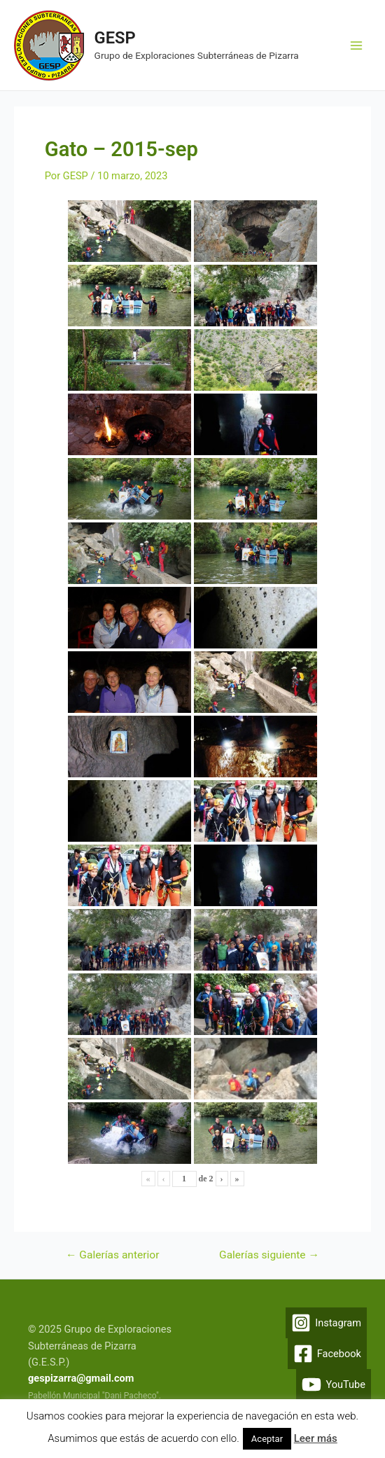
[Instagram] (326, 1322)
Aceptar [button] (267, 1438)
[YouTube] (333, 1384)
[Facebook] (327, 1353)
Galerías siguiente (269, 1255)
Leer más (315, 1438)
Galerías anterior (113, 1255)
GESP (115, 38)
